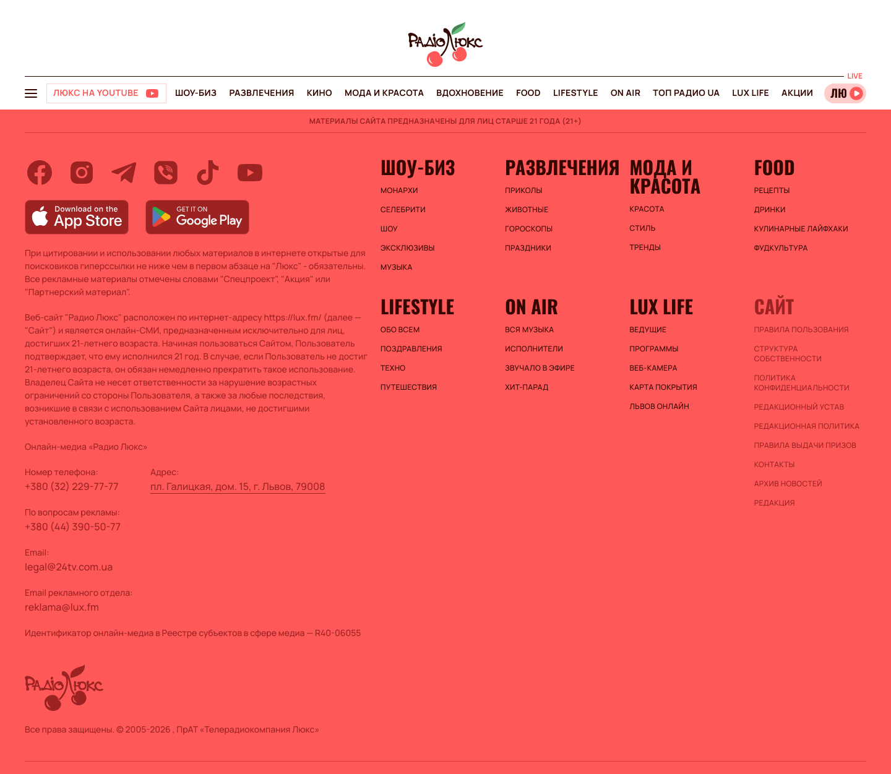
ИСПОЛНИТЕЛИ (534, 349)
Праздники (528, 248)
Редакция (774, 503)
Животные (526, 210)
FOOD (528, 93)
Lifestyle (575, 93)
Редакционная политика (807, 426)
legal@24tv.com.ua (69, 567)
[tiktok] (208, 172)
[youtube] (250, 172)
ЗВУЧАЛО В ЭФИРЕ (540, 368)
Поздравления (411, 349)
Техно (393, 368)
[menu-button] (31, 93)
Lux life (750, 93)
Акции (797, 93)
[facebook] (39, 172)
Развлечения (261, 93)
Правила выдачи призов (805, 445)
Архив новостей (788, 484)
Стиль (643, 228)
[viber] (166, 172)
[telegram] (124, 172)
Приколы (523, 191)
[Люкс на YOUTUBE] (106, 93)
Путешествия (409, 387)
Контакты (774, 465)
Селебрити (403, 210)
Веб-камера (654, 368)
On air (625, 93)
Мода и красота (384, 93)
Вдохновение (470, 93)
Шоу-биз (196, 93)
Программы (654, 349)
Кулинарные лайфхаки (801, 229)
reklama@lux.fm (62, 607)
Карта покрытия (664, 387)
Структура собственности (788, 354)
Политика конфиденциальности (802, 383)
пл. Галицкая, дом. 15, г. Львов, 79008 (237, 486)
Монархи (399, 191)
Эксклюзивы (408, 248)
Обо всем (400, 330)
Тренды (645, 247)
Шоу (389, 229)
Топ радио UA (686, 93)
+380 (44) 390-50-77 (73, 526)
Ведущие (648, 330)
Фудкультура (781, 248)
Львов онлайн (659, 406)
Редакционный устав (799, 407)
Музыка (397, 267)
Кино (319, 93)
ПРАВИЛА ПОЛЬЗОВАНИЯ (801, 330)
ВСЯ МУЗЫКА (529, 330)
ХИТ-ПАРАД (526, 387)
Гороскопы (529, 229)
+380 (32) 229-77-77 (72, 486)
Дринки (770, 210)
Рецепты (772, 191)
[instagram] (82, 172)
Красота (647, 209)
